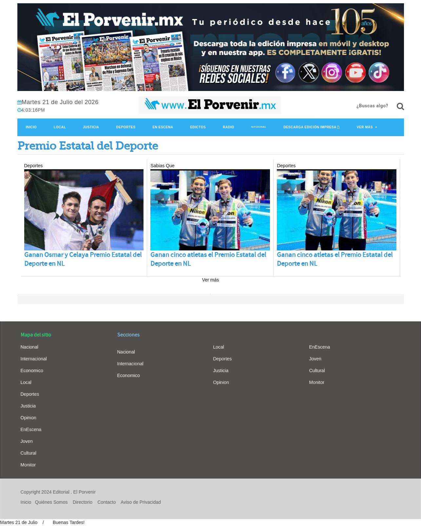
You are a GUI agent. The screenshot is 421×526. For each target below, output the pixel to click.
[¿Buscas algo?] (400, 106)
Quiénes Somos (51, 502)
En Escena (163, 127)
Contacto (107, 502)
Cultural (28, 453)
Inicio (31, 127)
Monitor (28, 464)
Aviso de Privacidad (141, 502)
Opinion (28, 417)
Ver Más (365, 127)
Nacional (258, 126)
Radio (228, 127)
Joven (27, 441)
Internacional (34, 358)
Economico (32, 370)
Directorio (82, 502)
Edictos (198, 127)
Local (60, 127)
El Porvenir (84, 492)
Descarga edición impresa (309, 127)
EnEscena (31, 429)
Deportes (126, 127)
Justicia (91, 127)
